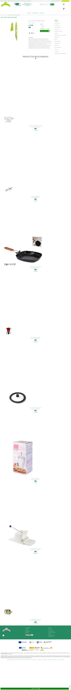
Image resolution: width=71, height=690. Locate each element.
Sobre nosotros (50, 660)
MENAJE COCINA (5, 15)
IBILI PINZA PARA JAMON (35, 203)
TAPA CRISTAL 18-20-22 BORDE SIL (35, 426)
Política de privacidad (51, 664)
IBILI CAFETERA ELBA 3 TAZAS (35, 352)
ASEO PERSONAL (27, 661)
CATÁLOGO (26, 660)
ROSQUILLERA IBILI (35, 501)
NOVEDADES (27, 662)
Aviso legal (50, 663)
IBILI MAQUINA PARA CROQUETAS (35, 575)
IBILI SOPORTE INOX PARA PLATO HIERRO (35, 129)
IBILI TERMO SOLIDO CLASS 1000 (35, 649)
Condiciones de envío (51, 661)
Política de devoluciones (52, 662)
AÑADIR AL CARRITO (36, 688)
